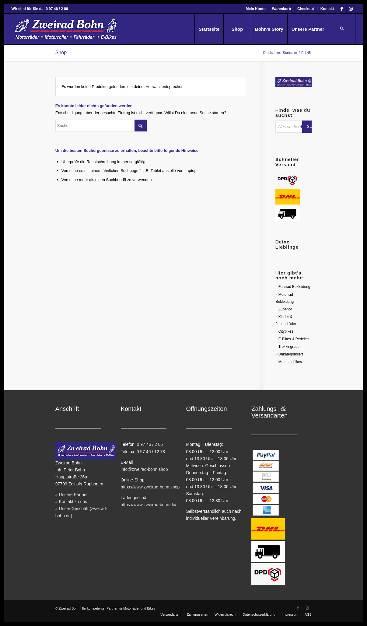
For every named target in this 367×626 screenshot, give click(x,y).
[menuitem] (256, 8)
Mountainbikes (290, 362)
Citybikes (285, 331)
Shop (61, 52)
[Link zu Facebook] (341, 8)
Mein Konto (256, 9)
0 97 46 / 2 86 (150, 444)
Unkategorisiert (290, 354)
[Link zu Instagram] (350, 8)
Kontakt (327, 9)
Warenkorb (281, 9)
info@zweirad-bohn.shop (144, 469)
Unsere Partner (73, 494)
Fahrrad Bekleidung (294, 287)
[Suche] (341, 29)
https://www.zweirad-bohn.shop (150, 486)
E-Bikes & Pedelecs (294, 339)
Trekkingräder (289, 346)
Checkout (305, 9)
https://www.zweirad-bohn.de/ (149, 504)
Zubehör (285, 309)
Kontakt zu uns (73, 501)
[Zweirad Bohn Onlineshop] (65, 29)
